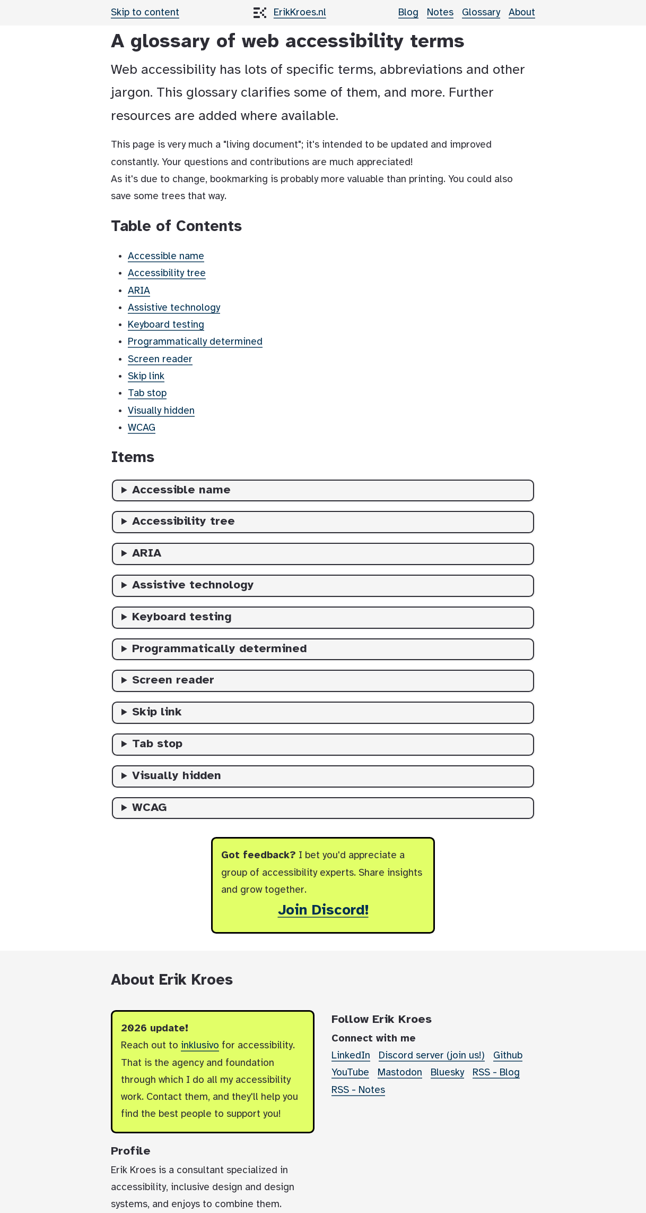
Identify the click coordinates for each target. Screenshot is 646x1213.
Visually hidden (161, 411)
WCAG (141, 428)
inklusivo (200, 1045)
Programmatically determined (195, 342)
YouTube (350, 1072)
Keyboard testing (166, 325)
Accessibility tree (167, 273)
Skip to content (145, 12)
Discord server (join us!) (432, 1055)
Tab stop (147, 393)
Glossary (481, 12)
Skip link (146, 376)
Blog (408, 12)
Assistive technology (174, 308)
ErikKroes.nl (300, 12)
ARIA (139, 291)
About (522, 12)
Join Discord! (323, 910)
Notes (440, 12)
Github (507, 1055)
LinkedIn (350, 1055)
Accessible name (166, 256)
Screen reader (160, 359)
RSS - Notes (358, 1090)
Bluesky (447, 1072)
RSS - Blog (496, 1072)
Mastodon (400, 1072)
